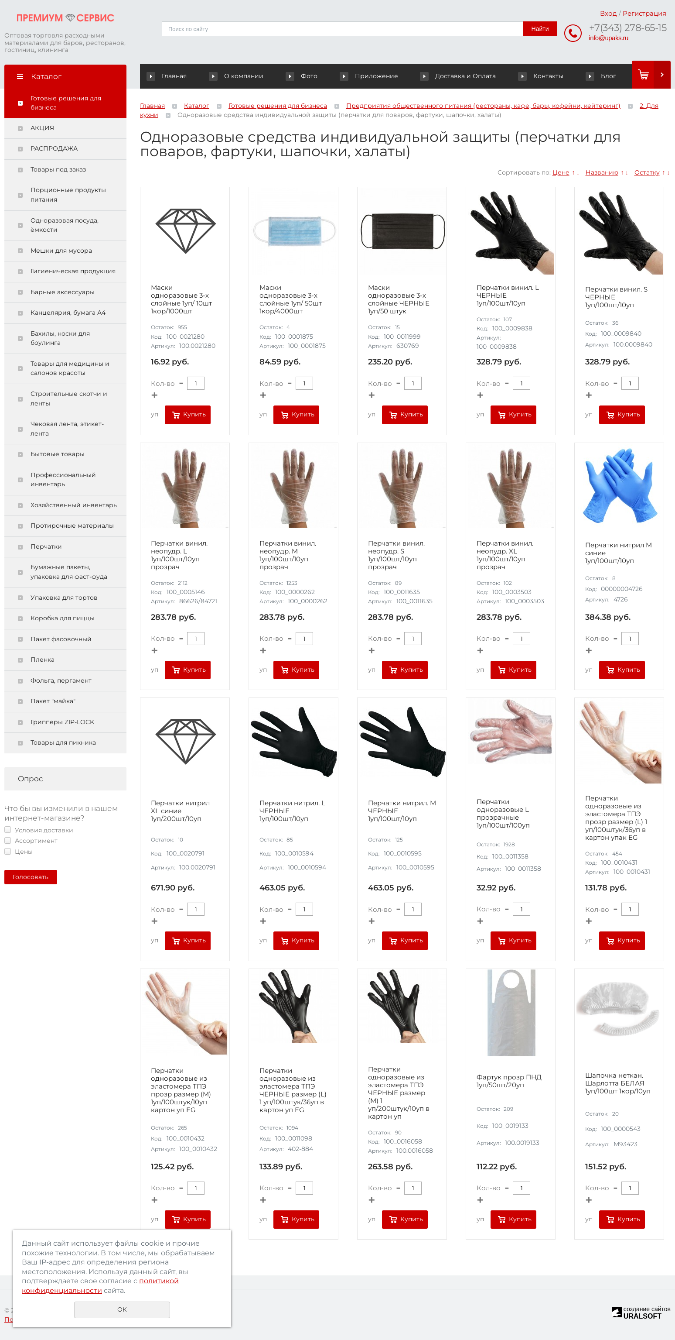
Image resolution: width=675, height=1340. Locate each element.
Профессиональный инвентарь (63, 479)
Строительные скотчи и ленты (69, 398)
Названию (602, 172)
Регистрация (644, 13)
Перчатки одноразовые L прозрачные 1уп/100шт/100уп (503, 813)
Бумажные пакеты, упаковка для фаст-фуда (69, 572)
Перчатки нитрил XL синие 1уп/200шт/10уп (180, 811)
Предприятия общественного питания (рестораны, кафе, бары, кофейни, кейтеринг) (483, 106)
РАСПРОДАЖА (54, 148)
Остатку (647, 172)
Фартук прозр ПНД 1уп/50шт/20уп (509, 1081)
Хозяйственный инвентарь (74, 505)
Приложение (369, 76)
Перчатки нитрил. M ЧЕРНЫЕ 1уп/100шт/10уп (402, 811)
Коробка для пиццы (63, 618)
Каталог (196, 106)
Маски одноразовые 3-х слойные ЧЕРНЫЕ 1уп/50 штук (399, 299)
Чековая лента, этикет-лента (67, 428)
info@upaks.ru (608, 37)
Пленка (43, 659)
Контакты (541, 76)
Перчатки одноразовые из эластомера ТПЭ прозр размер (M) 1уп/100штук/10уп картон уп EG (181, 1090)
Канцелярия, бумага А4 (68, 312)
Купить (194, 414)
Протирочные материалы (72, 525)
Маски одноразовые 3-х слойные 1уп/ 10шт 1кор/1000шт (181, 299)
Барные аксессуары (63, 292)
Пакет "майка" (53, 701)
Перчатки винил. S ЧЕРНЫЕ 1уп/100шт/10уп (616, 297)
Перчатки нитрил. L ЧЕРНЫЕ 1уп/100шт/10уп (292, 811)
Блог (601, 76)
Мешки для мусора (61, 250)
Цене (560, 172)
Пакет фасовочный (61, 639)
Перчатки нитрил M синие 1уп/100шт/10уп (618, 553)
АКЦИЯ (42, 128)
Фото (302, 76)
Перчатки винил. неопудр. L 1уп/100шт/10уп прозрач (179, 555)
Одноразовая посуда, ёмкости (65, 225)
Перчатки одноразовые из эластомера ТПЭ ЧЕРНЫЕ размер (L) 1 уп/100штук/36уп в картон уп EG (293, 1090)
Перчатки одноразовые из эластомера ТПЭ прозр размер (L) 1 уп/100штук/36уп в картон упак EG (616, 818)
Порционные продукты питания (68, 194)
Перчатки (46, 546)
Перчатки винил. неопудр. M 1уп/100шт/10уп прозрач (287, 555)
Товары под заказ (58, 169)
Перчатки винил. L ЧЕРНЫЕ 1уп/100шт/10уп (508, 295)
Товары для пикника (63, 742)
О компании (237, 76)
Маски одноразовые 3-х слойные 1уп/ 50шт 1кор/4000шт (290, 299)
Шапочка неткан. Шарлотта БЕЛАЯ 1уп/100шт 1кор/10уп (618, 1083)
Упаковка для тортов (64, 597)
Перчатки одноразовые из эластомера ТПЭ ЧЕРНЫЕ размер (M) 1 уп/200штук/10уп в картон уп (399, 1092)
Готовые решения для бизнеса (66, 103)
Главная (168, 76)
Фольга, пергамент (61, 680)
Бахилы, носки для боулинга (60, 338)
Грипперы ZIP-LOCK (62, 722)
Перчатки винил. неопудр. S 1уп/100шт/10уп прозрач (396, 555)
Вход (608, 13)
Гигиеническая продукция (73, 271)
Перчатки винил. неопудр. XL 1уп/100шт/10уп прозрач (505, 555)
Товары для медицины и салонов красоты (70, 368)
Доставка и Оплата (459, 76)
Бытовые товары (58, 454)
